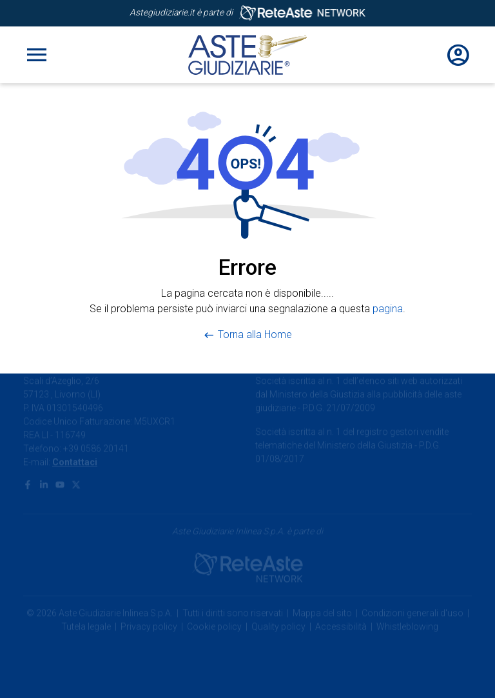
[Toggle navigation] (36, 54)
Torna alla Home (255, 334)
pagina (388, 309)
